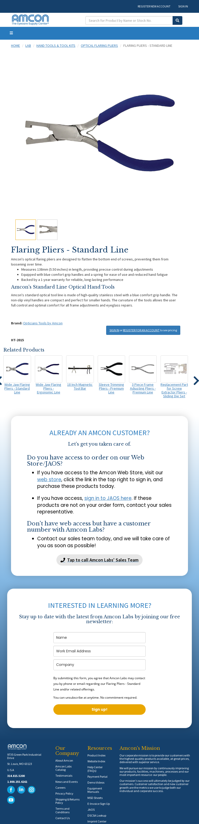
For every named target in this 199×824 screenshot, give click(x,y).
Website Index (96, 761)
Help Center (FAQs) (95, 768)
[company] (99, 664)
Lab (28, 45)
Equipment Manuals (94, 790)
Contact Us (62, 818)
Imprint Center (96, 821)
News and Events (66, 782)
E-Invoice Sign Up (98, 804)
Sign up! (99, 709)
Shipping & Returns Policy (67, 801)
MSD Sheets (95, 798)
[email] (99, 651)
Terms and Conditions (62, 810)
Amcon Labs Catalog (63, 768)
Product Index (96, 755)
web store (49, 479)
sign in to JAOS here (108, 498)
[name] (99, 637)
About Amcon (64, 760)
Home (15, 45)
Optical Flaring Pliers (99, 45)
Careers (60, 787)
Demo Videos (95, 782)
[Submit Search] (177, 20)
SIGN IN (183, 6)
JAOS (91, 809)
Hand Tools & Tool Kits (55, 45)
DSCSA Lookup (96, 815)
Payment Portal (97, 776)
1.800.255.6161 (17, 782)
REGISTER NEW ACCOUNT (154, 6)
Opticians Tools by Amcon (43, 323)
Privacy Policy (64, 793)
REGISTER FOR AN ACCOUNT (141, 330)
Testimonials (63, 775)
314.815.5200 (16, 776)
